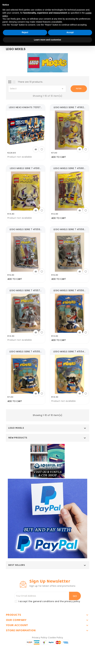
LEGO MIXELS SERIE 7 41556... (70, 289)
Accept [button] (70, 32)
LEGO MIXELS (16, 426)
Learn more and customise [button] (47, 39)
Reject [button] (25, 32)
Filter (78, 88)
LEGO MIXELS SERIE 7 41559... (26, 228)
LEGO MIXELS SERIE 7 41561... (25, 168)
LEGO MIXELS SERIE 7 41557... (26, 289)
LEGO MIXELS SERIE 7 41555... (25, 350)
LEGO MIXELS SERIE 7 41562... (69, 107)
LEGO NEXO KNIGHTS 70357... (25, 107)
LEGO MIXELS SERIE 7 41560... (69, 168)
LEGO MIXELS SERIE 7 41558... (70, 228)
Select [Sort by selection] (37, 89)
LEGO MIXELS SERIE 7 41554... (69, 350)
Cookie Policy (55, 636)
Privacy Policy (39, 636)
